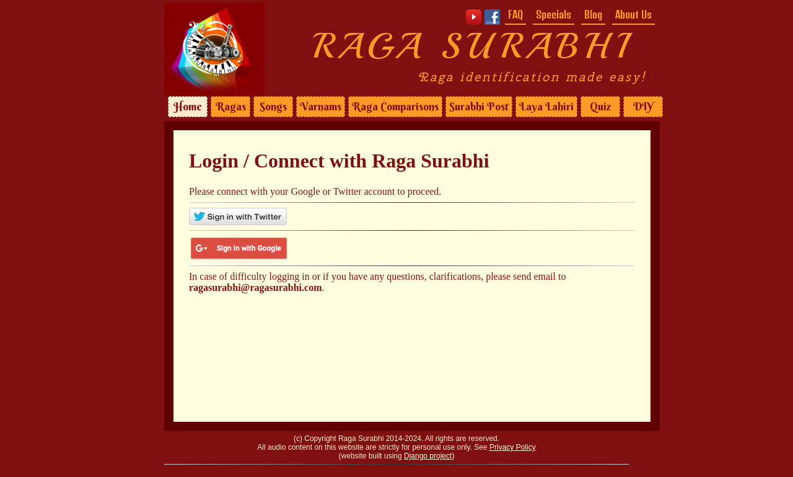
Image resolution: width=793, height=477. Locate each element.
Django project (428, 456)
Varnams (320, 107)
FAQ (515, 14)
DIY (643, 107)
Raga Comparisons (395, 107)
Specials (553, 14)
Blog (593, 14)
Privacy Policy (512, 447)
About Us (633, 14)
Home (187, 107)
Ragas (231, 107)
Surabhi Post (479, 107)
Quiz (600, 107)
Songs (273, 107)
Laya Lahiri (546, 107)
